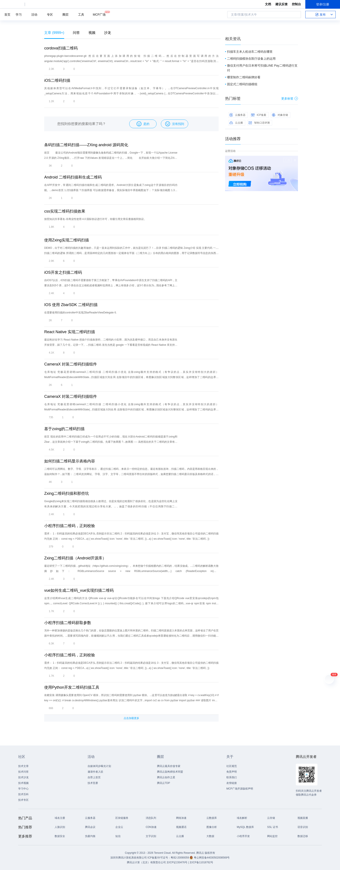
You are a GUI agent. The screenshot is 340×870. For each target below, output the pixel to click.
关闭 (295, 160)
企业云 (119, 827)
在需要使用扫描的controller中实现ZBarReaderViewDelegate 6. (80, 312)
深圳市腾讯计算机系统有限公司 (128, 857)
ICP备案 (258, 115)
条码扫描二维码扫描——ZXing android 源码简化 (86, 145)
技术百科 (23, 794)
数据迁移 (303, 836)
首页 (7, 14)
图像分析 (211, 827)
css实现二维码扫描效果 (64, 211)
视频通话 (181, 827)
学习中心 (23, 788)
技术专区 (23, 799)
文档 (268, 4)
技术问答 (23, 771)
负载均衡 (90, 836)
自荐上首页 (94, 777)
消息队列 (151, 817)
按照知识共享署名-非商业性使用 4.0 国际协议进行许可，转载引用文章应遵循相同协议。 (95, 219)
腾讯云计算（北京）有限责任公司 (146, 862)
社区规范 (231, 766)
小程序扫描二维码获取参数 (67, 623)
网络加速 (181, 817)
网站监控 (272, 836)
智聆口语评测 (259, 123)
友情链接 (231, 783)
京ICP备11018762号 (201, 862)
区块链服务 (121, 817)
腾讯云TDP (163, 783)
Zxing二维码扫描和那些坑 (66, 493)
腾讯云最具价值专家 (168, 766)
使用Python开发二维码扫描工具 (71, 687)
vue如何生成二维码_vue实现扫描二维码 (79, 590)
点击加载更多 (131, 718)
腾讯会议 (90, 827)
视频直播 (303, 817)
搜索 (296, 14)
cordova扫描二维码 (61, 48)
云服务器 (237, 115)
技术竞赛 (93, 783)
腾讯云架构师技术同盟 (170, 771)
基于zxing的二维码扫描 (64, 429)
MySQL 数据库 (245, 827)
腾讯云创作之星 (166, 777)
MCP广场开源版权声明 (239, 788)
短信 (118, 836)
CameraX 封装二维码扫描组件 (70, 364)
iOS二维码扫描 (57, 80)
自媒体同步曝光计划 (99, 766)
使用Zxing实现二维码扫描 (66, 240)
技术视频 (23, 783)
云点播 (236, 123)
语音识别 (303, 827)
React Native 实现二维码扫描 (69, 332)
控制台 (296, 4)
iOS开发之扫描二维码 (63, 272)
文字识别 (151, 836)
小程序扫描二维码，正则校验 (69, 526)
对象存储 (280, 115)
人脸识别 (60, 827)
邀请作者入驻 (95, 771)
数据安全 (60, 836)
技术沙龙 (23, 777)
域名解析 (242, 817)
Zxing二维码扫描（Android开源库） (75, 558)
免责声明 (231, 771)
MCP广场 (99, 14)
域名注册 (60, 817)
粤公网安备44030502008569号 (212, 857)
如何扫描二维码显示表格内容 (69, 461)
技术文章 (23, 766)
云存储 (271, 817)
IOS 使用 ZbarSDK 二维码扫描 (71, 305)
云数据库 (211, 817)
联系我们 (231, 777)
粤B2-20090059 (180, 857)
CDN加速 (151, 827)
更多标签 (289, 98)
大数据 (210, 836)
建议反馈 (281, 4)
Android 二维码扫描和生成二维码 (73, 177)
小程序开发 (243, 836)
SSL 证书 (272, 827)
